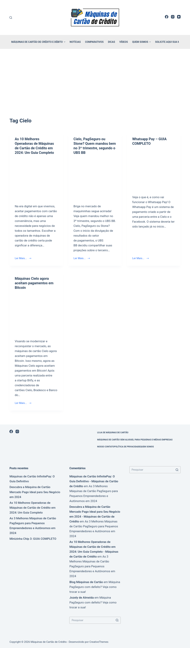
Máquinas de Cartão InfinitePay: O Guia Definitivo (32, 479)
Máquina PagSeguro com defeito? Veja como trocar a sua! (94, 587)
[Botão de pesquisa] (117, 620)
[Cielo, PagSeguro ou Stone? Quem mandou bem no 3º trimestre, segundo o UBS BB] (95, 178)
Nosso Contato (105, 446)
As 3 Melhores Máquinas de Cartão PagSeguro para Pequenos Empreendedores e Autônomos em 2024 (32, 526)
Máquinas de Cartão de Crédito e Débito (38, 42)
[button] (65, 42)
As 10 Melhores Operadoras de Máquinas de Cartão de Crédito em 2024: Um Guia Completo (32, 507)
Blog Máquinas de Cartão (86, 582)
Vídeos (123, 42)
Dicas (111, 42)
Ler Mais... (23, 258)
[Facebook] (166, 17)
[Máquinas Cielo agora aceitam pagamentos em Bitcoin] (36, 313)
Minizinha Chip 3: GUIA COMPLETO (32, 538)
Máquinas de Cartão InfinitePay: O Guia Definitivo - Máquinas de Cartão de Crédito (93, 481)
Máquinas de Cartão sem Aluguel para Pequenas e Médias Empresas (135, 439)
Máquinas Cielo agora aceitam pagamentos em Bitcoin (34, 283)
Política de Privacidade (127, 446)
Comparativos (94, 42)
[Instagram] (172, 17)
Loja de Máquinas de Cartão (113, 432)
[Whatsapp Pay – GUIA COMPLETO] (153, 169)
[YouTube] (179, 17)
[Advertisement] (95, 78)
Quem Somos (142, 42)
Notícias (75, 42)
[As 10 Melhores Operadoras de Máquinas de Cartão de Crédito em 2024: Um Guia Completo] (36, 178)
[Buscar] (10, 17)
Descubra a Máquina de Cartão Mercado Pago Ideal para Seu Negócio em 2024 (34, 492)
